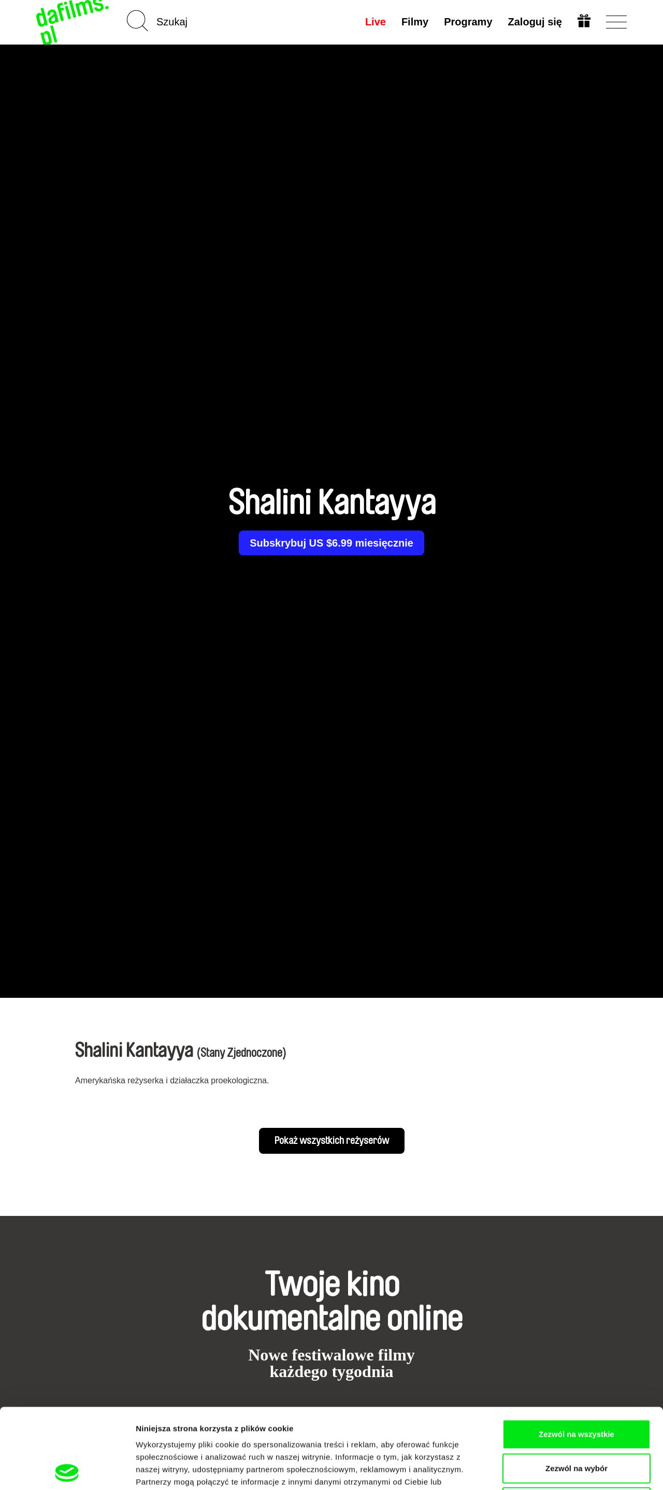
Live (375, 21)
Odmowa (576, 1421)
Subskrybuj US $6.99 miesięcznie (331, 543)
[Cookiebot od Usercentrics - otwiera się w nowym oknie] (67, 1470)
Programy (468, 21)
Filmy (414, 21)
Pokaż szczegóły (553, 1469)
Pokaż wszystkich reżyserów (332, 1141)
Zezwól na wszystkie (576, 1354)
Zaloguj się (535, 21)
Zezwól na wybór (576, 1388)
